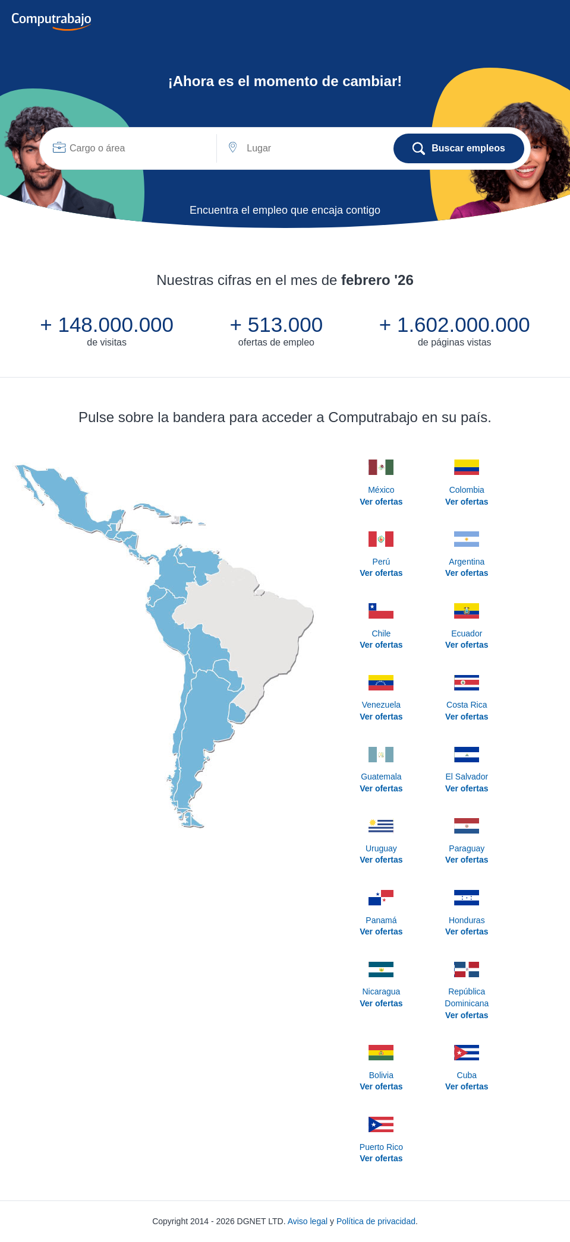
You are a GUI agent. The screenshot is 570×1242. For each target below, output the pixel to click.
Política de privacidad (375, 1221)
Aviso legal (307, 1221)
